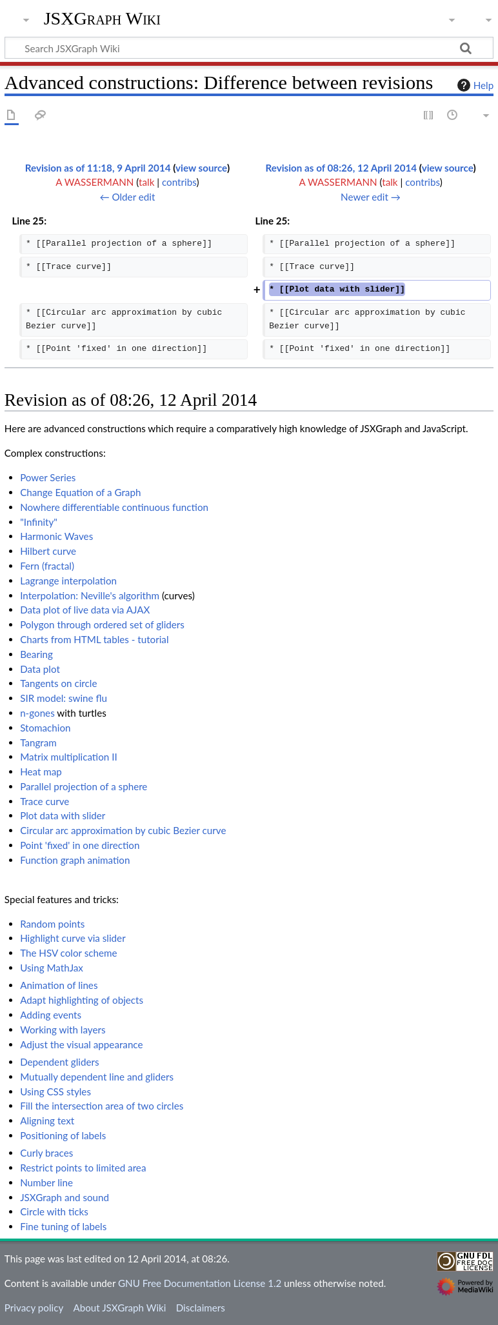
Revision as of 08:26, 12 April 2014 (341, 168)
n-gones (37, 713)
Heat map (41, 771)
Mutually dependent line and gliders (97, 1076)
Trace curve (44, 801)
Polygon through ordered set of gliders (102, 624)
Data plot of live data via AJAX (85, 609)
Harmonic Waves (56, 536)
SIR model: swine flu (63, 698)
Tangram (38, 742)
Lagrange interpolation (68, 580)
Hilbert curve (48, 551)
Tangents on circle (58, 683)
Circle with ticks (54, 1211)
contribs (179, 182)
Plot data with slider (62, 815)
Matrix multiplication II (68, 756)
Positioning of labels (63, 1135)
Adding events (50, 1015)
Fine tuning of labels (63, 1226)
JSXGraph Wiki (102, 19)
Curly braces (46, 1153)
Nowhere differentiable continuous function (114, 507)
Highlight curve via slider (73, 938)
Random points (52, 924)
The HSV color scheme (68, 953)
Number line (46, 1182)
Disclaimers (200, 1307)
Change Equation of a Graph (80, 492)
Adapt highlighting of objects (81, 1000)
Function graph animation (75, 860)
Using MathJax (51, 967)
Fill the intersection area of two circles (101, 1105)
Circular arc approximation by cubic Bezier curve (123, 830)
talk (146, 182)
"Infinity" (38, 522)
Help (473, 85)
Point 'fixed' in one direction (79, 845)
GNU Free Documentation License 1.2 (199, 1283)
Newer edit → (371, 197)
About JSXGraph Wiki (119, 1307)
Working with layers (62, 1029)
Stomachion (45, 727)
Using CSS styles (55, 1091)
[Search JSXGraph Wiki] (249, 47)
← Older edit (127, 197)
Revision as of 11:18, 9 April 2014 (98, 168)
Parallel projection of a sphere (83, 786)
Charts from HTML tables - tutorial (94, 639)
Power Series (47, 477)
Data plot (40, 669)
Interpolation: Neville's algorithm (89, 595)
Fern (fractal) (47, 566)
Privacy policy (34, 1307)
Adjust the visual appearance (81, 1044)
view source (201, 168)
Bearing (36, 654)
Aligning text (47, 1120)
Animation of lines (58, 985)
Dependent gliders (59, 1062)
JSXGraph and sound (64, 1197)
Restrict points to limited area (83, 1167)
